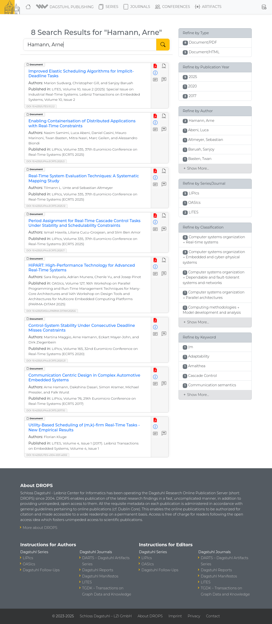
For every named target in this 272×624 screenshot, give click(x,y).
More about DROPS (40, 527)
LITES (87, 582)
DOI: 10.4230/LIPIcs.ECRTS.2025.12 (45, 206)
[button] (65, 7)
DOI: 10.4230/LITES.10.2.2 (40, 106)
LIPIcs (28, 558)
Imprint (175, 616)
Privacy (194, 616)
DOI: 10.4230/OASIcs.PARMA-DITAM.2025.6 (51, 311)
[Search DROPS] (90, 45)
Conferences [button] (172, 7)
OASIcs (29, 564)
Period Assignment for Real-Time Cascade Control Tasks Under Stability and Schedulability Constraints (84, 223)
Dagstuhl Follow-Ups (41, 570)
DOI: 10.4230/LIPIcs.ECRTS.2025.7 (45, 250)
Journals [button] (136, 7)
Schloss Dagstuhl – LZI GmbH (106, 616)
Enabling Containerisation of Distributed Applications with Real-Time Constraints (82, 123)
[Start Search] (163, 45)
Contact (213, 616)
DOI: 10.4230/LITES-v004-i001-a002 (46, 455)
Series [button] (108, 7)
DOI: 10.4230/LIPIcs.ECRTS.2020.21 (46, 360)
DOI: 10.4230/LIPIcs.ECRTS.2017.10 (45, 410)
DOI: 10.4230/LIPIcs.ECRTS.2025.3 (45, 161)
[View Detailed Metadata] (155, 73)
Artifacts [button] (208, 7)
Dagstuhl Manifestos (100, 576)
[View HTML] (164, 66)
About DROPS (149, 616)
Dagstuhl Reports (97, 570)
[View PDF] (155, 66)
